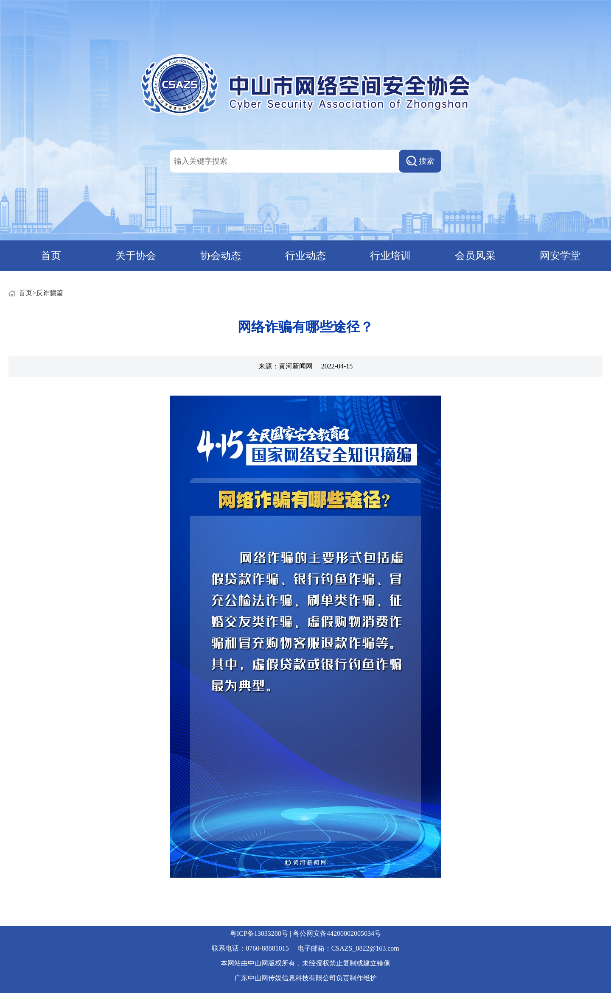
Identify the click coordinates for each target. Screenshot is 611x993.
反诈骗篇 (49, 292)
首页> (27, 292)
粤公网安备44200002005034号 (337, 933)
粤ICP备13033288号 (259, 933)
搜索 (420, 161)
